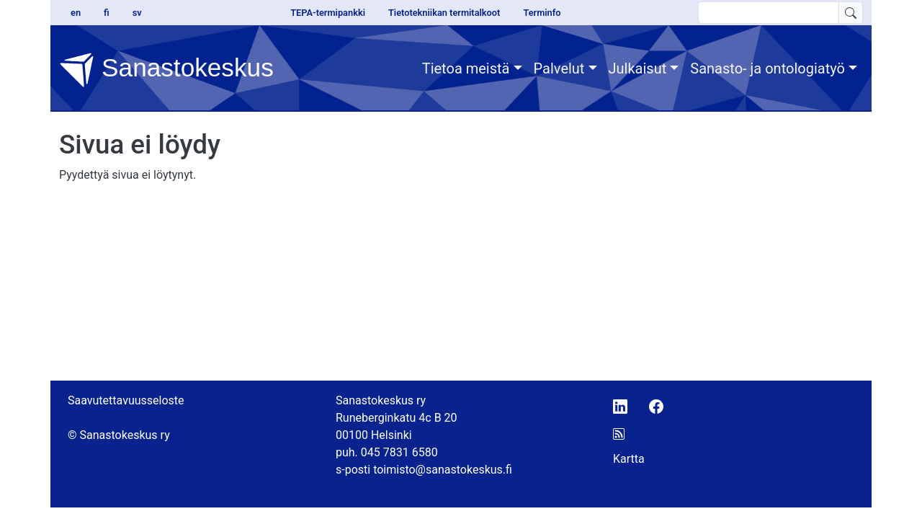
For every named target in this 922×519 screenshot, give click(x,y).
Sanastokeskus (166, 70)
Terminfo (541, 12)
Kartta (629, 459)
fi (106, 12)
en (76, 12)
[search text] (768, 12)
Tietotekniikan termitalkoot (444, 12)
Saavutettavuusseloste (126, 400)
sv (137, 12)
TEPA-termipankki (327, 12)
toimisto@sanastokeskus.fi (442, 469)
